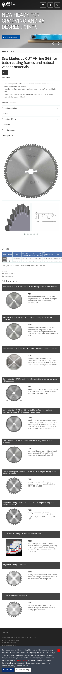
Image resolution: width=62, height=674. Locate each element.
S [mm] (33, 254)
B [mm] (30, 254)
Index (17, 254)
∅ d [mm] (26, 254)
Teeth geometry (39, 254)
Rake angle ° (44, 254)
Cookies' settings (22, 669)
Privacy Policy (22, 660)
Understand (7, 669)
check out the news (10, 37)
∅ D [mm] (23, 254)
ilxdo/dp (48, 254)
